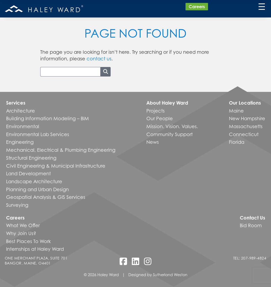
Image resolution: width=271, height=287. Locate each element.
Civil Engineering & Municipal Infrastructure (55, 166)
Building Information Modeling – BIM (47, 118)
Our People (159, 118)
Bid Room (251, 225)
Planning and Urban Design (37, 189)
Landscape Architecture (34, 181)
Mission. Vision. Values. (172, 126)
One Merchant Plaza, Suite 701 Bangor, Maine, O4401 (36, 261)
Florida (236, 142)
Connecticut (244, 134)
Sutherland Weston (170, 274)
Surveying (17, 205)
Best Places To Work (28, 241)
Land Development (28, 173)
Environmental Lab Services (37, 134)
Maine (236, 111)
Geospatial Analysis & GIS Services (45, 197)
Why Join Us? (21, 233)
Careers (197, 6)
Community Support (169, 134)
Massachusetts (246, 126)
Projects (155, 111)
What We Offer (23, 225)
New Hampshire (247, 118)
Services (15, 103)
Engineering (20, 142)
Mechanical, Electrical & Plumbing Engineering (60, 150)
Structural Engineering (31, 158)
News (152, 142)
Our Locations (245, 103)
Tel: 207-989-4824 (249, 258)
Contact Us (252, 218)
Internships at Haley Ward (35, 249)
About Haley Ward (167, 103)
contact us (99, 58)
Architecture (20, 111)
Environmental (22, 126)
